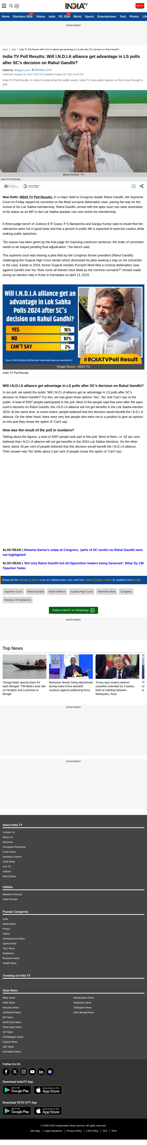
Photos (134, 16)
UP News (8, 1032)
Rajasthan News (82, 1002)
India (52, 16)
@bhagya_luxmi (43, 69)
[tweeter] (14, 1071)
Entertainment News (14, 938)
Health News (9, 963)
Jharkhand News (12, 1012)
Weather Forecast (12, 894)
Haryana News (11, 1007)
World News (9, 924)
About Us (8, 837)
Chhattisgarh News (13, 1037)
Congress (126, 591)
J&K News (8, 1046)
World (77, 16)
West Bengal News (84, 1012)
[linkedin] (41, 1071)
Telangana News (83, 1007)
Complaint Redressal (14, 847)
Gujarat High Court (82, 591)
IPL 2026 (64, 16)
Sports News (9, 943)
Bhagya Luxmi (22, 70)
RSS (114, 1130)
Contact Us (9, 832)
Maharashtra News (84, 997)
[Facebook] (6, 1071)
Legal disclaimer (53, 1130)
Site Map (35, 1130)
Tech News (9, 948)
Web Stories (9, 876)
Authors (7, 871)
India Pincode (10, 899)
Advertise (8, 842)
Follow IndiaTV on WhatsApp (73, 610)
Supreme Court (13, 591)
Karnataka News (12, 1051)
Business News (11, 958)
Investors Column (12, 856)
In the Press (9, 851)
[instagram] (23, 1071)
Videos (40, 16)
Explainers (8, 953)
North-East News (12, 1022)
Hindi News (9, 861)
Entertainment (106, 16)
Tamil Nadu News (12, 1027)
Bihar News (9, 997)
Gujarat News (10, 1041)
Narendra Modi (106, 591)
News (5, 49)
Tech (123, 16)
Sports (89, 16)
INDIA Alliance (57, 591)
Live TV (7, 866)
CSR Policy (92, 1130)
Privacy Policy (74, 1130)
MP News (8, 1017)
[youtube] (32, 1071)
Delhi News (9, 1002)
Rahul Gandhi (36, 591)
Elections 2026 (22, 16)
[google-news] (49, 1071)
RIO (105, 1130)
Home (5, 16)
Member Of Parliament (17, 599)
